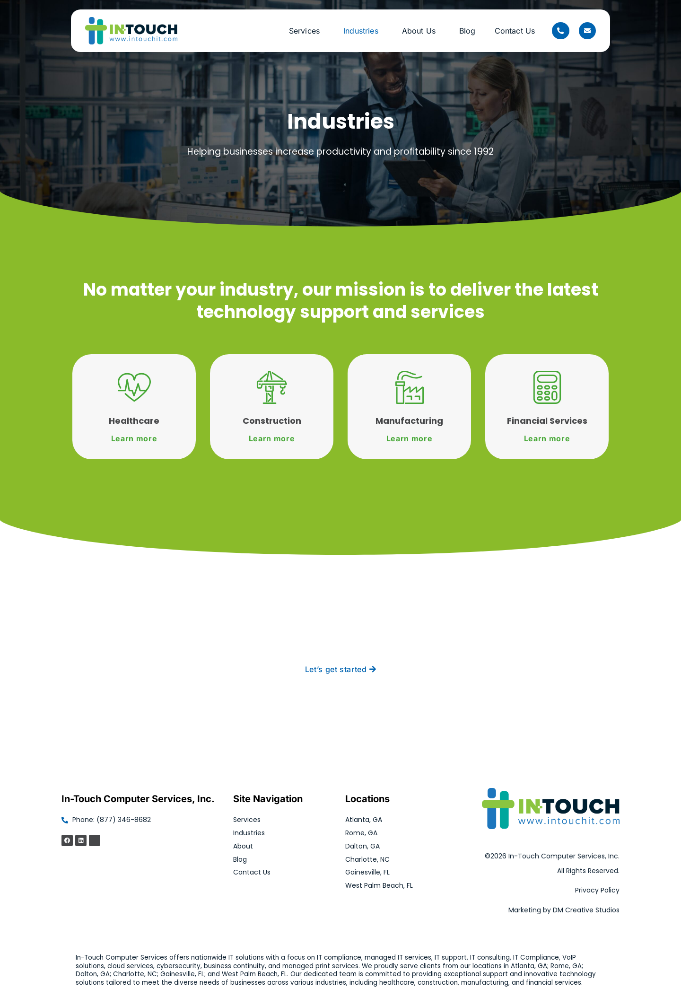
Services (306, 30)
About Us (421, 30)
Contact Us (515, 30)
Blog (467, 30)
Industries (363, 30)
